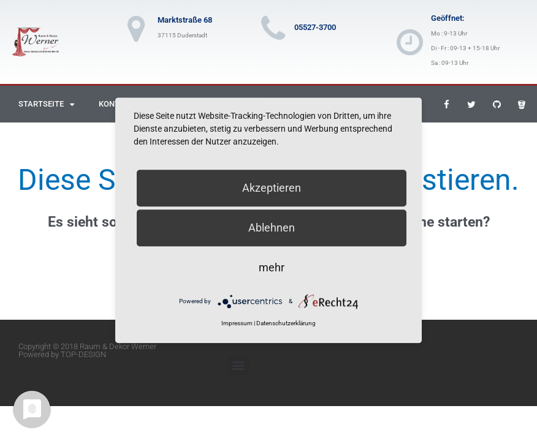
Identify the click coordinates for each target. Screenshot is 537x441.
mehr (271, 267)
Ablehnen (271, 227)
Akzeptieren (271, 187)
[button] (239, 365)
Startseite (46, 104)
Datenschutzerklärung (286, 323)
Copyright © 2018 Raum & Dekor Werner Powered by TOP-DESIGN (87, 350)
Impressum (237, 323)
